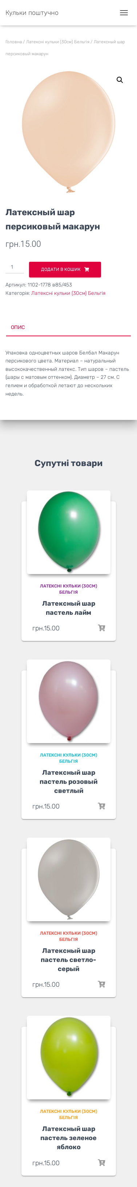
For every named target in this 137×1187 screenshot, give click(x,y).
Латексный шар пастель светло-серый (68, 960)
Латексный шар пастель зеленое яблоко (68, 1138)
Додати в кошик (61, 269)
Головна (13, 41)
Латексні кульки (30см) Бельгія (57, 41)
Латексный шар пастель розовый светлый (68, 782)
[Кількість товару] (14, 267)
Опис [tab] (18, 327)
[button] (119, 80)
